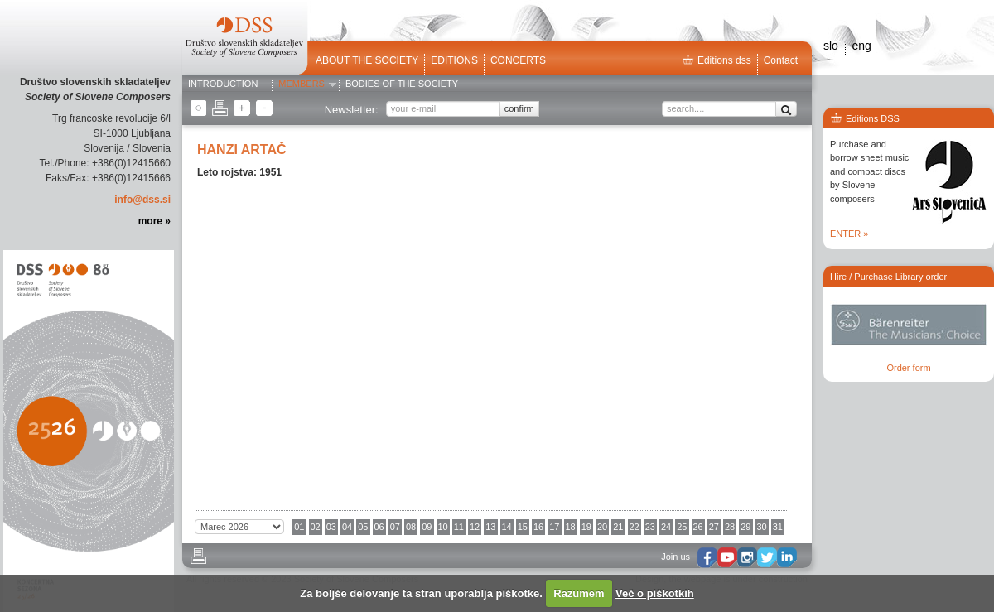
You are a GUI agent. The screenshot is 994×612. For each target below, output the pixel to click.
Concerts (518, 60)
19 (586, 527)
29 (745, 527)
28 (730, 527)
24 (666, 527)
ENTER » (849, 234)
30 (762, 527)
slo (830, 45)
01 (299, 527)
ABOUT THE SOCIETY (367, 60)
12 (475, 527)
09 (427, 527)
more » (154, 221)
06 (379, 527)
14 (507, 527)
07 (395, 527)
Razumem (578, 593)
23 (650, 527)
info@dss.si (142, 199)
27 (714, 527)
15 (523, 527)
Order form (908, 368)
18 (571, 527)
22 (634, 527)
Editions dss (716, 60)
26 (698, 527)
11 (459, 527)
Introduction (223, 84)
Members (301, 84)
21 (618, 527)
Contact (781, 60)
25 (682, 527)
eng (861, 45)
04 (347, 527)
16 (538, 527)
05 (363, 527)
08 (411, 527)
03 (331, 527)
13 (490, 527)
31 (778, 527)
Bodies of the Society (401, 84)
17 (554, 527)
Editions (454, 60)
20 (602, 527)
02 (316, 527)
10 (443, 527)
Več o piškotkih (654, 593)
